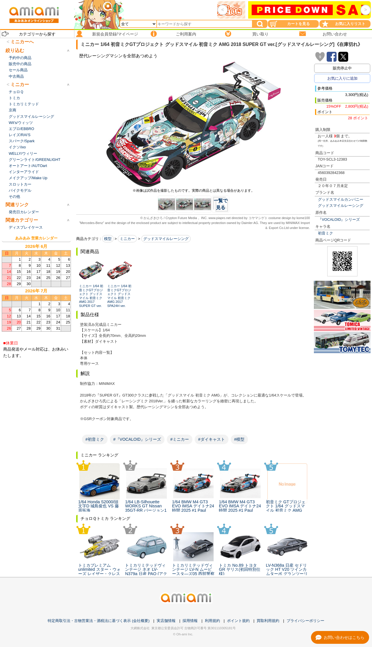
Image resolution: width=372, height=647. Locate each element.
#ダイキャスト (211, 439)
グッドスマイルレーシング (340, 205)
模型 (108, 239)
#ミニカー (179, 439)
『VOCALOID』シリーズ (339, 219)
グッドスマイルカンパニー (340, 199)
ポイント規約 (238, 620)
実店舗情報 (166, 620)
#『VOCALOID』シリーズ (137, 439)
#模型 (239, 439)
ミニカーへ (22, 41)
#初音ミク (94, 439)
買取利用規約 (268, 620)
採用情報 (190, 620)
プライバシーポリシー (305, 620)
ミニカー (127, 239)
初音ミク (325, 233)
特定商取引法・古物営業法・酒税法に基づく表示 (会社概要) (98, 620)
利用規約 (212, 620)
